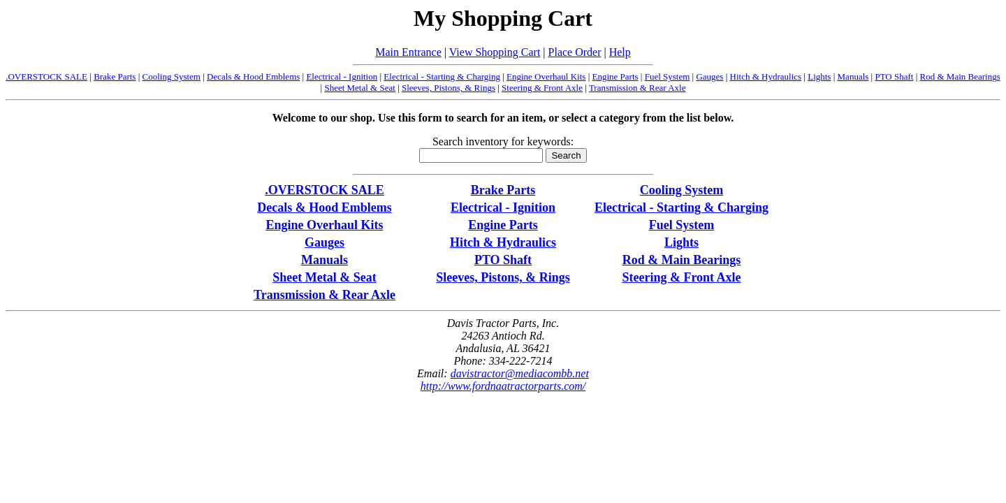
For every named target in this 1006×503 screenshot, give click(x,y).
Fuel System (667, 76)
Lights (819, 76)
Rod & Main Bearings (960, 76)
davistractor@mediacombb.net (520, 373)
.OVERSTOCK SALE (46, 76)
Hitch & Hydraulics (766, 76)
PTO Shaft (894, 76)
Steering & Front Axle (542, 87)
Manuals (853, 76)
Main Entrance (408, 52)
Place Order (575, 52)
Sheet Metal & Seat (359, 87)
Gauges (709, 76)
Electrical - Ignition (341, 76)
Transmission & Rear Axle (637, 87)
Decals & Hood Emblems (253, 76)
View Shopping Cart (495, 52)
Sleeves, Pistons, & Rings (448, 87)
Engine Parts (615, 76)
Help (620, 52)
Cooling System (172, 76)
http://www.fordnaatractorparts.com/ (503, 386)
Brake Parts (115, 76)
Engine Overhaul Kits (545, 76)
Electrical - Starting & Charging (442, 76)
